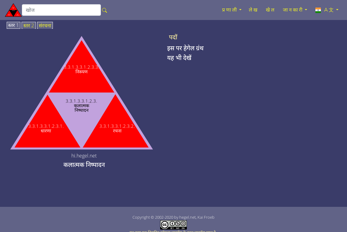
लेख (254, 10)
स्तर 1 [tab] (13, 25)
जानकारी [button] (293, 10)
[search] (61, 10)
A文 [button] (324, 10)
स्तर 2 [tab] (28, 26)
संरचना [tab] (45, 26)
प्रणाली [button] (230, 10)
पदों (173, 37)
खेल (271, 10)
